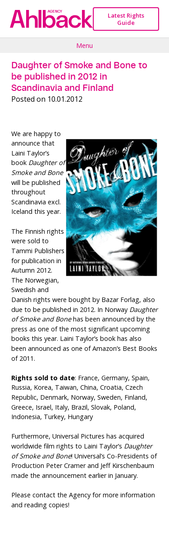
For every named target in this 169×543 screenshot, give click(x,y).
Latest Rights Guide (126, 19)
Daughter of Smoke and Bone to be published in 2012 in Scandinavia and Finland (79, 76)
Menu (84, 45)
